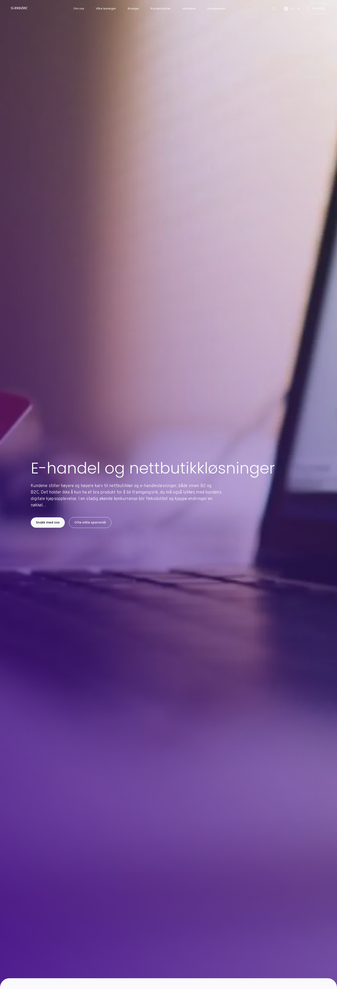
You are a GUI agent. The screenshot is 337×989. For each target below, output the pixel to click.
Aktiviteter (189, 8)
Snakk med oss (48, 522)
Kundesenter (216, 8)
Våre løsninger (106, 8)
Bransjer (133, 8)
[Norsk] (292, 8)
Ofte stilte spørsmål (90, 522)
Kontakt (319, 8)
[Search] (273, 8)
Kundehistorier (161, 8)
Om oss (78, 8)
